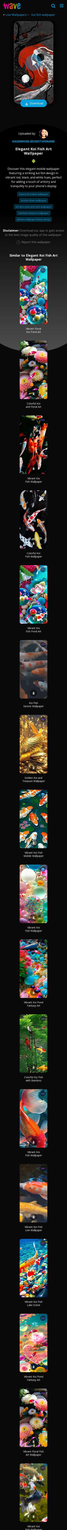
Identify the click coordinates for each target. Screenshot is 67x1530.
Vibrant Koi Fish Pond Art (33, 629)
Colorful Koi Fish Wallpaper (33, 555)
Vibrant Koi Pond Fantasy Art (33, 1004)
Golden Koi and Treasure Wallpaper (33, 779)
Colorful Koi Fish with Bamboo (33, 1078)
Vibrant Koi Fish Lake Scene (34, 1303)
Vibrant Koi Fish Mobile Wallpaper (34, 854)
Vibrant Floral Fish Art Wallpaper (33, 1453)
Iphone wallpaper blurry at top (33, 219)
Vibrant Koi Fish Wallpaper (33, 480)
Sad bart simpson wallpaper (33, 213)
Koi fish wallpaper (43, 15)
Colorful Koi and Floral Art (33, 405)
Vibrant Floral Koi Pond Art (33, 330)
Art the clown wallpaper (33, 200)
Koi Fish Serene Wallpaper (33, 704)
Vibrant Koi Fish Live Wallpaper (34, 1228)
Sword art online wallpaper (33, 194)
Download (33, 103)
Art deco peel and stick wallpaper (33, 206)
